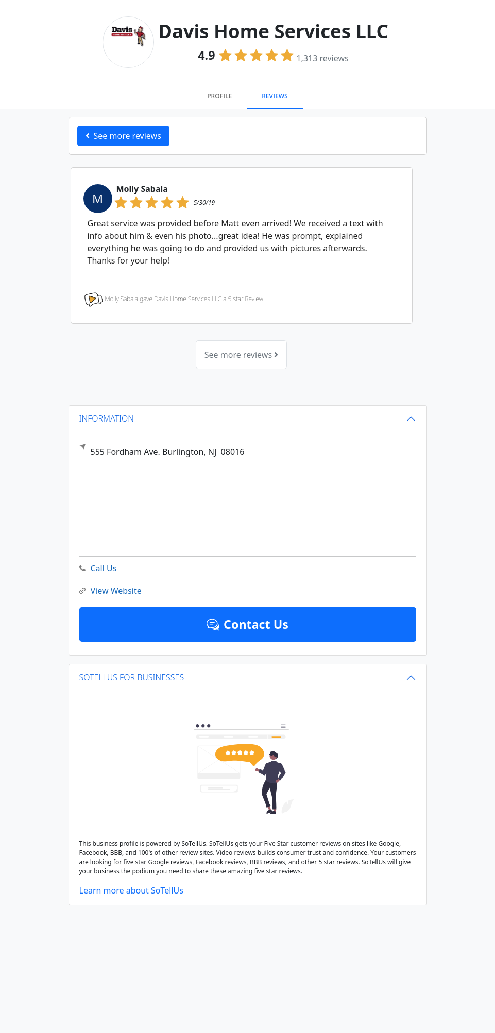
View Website (110, 591)
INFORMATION (106, 418)
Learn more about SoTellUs (131, 890)
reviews (322, 58)
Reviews (274, 96)
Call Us (98, 568)
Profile (219, 96)
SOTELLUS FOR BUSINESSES (131, 677)
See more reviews (241, 354)
